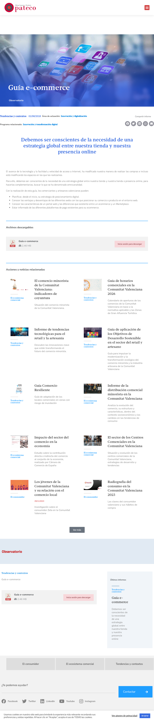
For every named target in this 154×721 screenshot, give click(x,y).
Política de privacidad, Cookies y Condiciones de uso (119, 709)
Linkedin (47, 682)
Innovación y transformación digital (40, 105)
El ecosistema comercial (17, 280)
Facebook (10, 682)
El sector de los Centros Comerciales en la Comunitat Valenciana (125, 423)
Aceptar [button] (144, 716)
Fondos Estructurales (83, 709)
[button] (147, 7)
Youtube (67, 682)
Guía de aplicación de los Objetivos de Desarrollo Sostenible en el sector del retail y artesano (125, 319)
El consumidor (18, 478)
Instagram (87, 682)
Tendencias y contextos (13, 97)
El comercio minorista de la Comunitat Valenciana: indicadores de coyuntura (51, 270)
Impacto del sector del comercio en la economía (51, 423)
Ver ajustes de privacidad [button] (124, 716)
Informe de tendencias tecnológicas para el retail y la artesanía (51, 315)
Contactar (129, 672)
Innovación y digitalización (74, 97)
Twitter (29, 682)
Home (68, 709)
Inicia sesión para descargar (130, 224)
